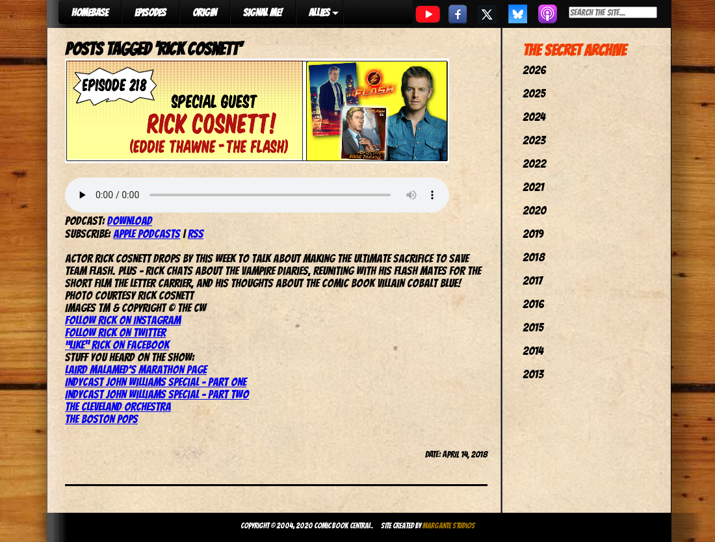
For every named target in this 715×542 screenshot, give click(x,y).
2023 (534, 140)
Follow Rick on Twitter (115, 332)
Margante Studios (448, 525)
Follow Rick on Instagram (123, 320)
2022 (534, 163)
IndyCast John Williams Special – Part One (155, 382)
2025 (534, 93)
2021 (533, 187)
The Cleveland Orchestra (118, 406)
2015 (533, 327)
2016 (533, 304)
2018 (534, 257)
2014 (533, 350)
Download (129, 220)
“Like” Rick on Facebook (117, 345)
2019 (533, 233)
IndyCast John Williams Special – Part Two (157, 394)
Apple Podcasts (146, 233)
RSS (195, 233)
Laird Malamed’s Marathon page (136, 369)
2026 (534, 70)
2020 (534, 210)
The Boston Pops (101, 419)
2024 (534, 116)
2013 (533, 374)
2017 (532, 280)
